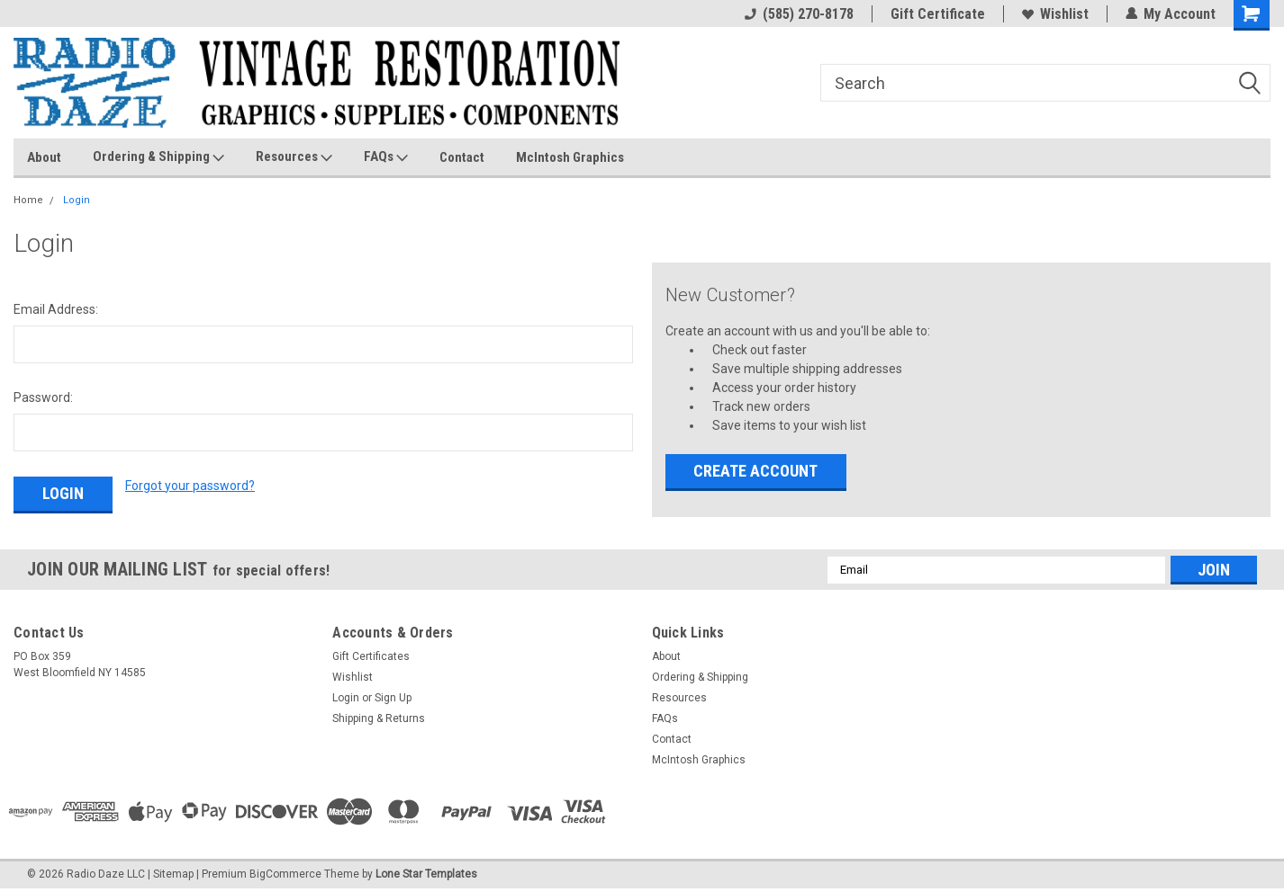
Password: (43, 397)
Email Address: (56, 309)
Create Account (755, 470)
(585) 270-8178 (799, 13)
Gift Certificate (938, 13)
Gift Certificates (371, 656)
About (44, 157)
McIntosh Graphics (570, 157)
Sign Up (393, 697)
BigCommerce (285, 874)
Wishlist (1055, 13)
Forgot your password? (190, 485)
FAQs (386, 157)
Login (76, 200)
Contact (461, 157)
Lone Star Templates (426, 874)
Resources (294, 157)
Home (28, 200)
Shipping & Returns (378, 718)
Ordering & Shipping (158, 157)
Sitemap (173, 874)
